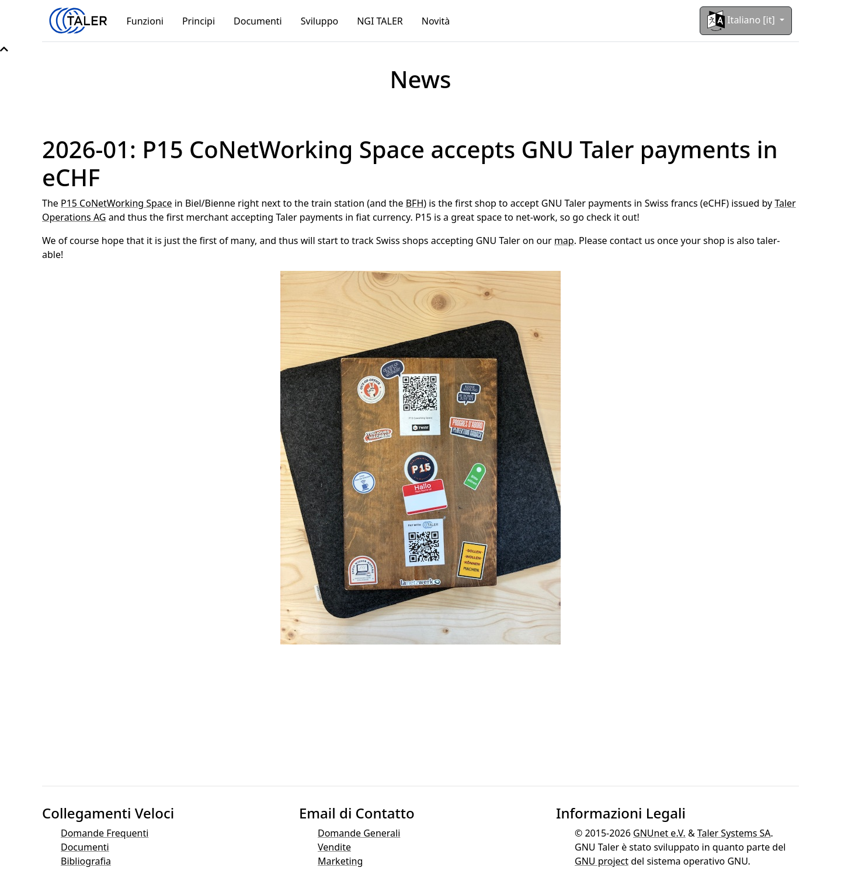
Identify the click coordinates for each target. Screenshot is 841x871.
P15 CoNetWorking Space (116, 203)
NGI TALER (380, 21)
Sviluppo (319, 21)
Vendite (334, 847)
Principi (198, 21)
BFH (415, 203)
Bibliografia (86, 861)
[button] (4, 49)
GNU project (601, 861)
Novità (436, 21)
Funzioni (145, 21)
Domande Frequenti (104, 833)
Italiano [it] (742, 21)
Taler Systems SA (734, 833)
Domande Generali (359, 833)
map (564, 240)
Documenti (258, 21)
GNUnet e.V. (659, 833)
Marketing (340, 861)
